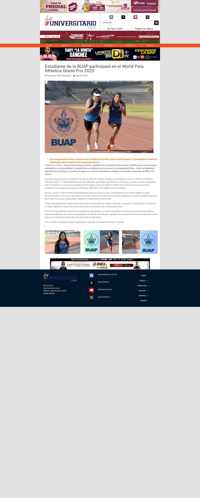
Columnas (130, 45)
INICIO (49, 45)
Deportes (149, 45)
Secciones (110, 45)
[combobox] (127, 23)
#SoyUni (67, 45)
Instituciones (88, 45)
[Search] (156, 23)
